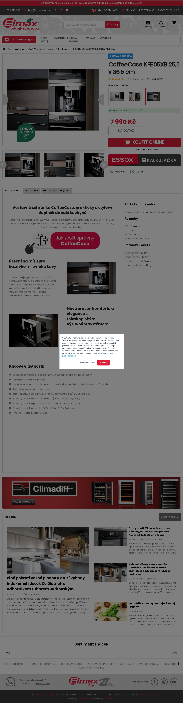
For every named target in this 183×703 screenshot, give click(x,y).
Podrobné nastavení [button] (88, 363)
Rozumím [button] (103, 363)
